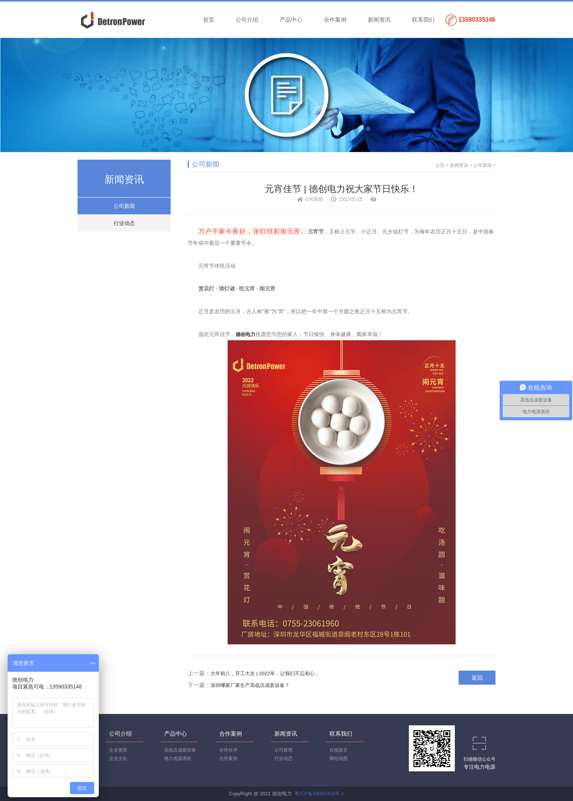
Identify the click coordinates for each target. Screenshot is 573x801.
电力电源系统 (178, 758)
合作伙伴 (228, 750)
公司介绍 (247, 19)
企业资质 (118, 750)
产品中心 (291, 19)
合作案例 (335, 19)
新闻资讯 (379, 19)
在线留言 (338, 750)
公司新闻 (124, 206)
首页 (208, 19)
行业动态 (124, 223)
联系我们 (423, 19)
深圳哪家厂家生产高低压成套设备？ (250, 685)
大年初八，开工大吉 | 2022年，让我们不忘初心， (265, 673)
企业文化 (118, 758)
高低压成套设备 (180, 750)
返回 (477, 677)
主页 (440, 165)
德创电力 (245, 334)
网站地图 (338, 758)
